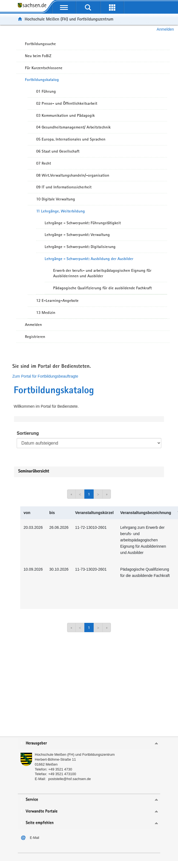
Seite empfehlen (40, 823)
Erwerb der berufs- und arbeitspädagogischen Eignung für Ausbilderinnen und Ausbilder (102, 273)
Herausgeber (36, 743)
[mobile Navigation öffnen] (64, 7)
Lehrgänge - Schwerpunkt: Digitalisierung (80, 246)
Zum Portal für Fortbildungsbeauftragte (45, 376)
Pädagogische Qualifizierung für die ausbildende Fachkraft (102, 287)
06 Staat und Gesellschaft (57, 151)
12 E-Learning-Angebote (57, 300)
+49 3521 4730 (60, 769)
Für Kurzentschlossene (43, 67)
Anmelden (165, 29)
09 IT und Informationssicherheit (63, 187)
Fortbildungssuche (40, 43)
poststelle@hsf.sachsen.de (69, 779)
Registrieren (35, 336)
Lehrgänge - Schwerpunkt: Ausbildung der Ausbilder (89, 258)
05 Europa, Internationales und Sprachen (70, 139)
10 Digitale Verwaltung (55, 199)
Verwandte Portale (42, 811)
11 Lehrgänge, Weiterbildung (60, 211)
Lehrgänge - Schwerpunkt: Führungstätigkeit (83, 222)
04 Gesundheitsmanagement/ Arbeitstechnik (73, 127)
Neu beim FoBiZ (38, 55)
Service (32, 800)
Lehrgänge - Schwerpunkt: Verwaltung (77, 234)
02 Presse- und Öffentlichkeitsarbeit (66, 103)
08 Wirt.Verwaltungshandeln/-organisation (72, 175)
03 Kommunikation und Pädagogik (65, 115)
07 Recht (43, 163)
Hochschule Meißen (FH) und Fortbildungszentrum (69, 19)
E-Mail (34, 838)
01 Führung (46, 91)
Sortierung (28, 433)
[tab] (89, 743)
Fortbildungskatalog (42, 79)
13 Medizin (45, 312)
